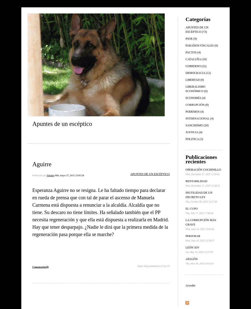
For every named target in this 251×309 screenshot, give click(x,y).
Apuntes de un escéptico (62, 123)
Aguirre (41, 164)
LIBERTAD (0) (195, 80)
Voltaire (50, 175)
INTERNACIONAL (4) (200, 118)
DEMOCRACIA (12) (198, 73)
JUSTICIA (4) (194, 132)
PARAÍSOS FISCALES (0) (202, 45)
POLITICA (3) (194, 139)
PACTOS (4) (193, 52)
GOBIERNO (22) (196, 66)
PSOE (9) (191, 38)
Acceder (190, 285)
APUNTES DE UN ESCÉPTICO (150, 174)
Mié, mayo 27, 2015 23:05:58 (69, 175)
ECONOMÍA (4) (195, 98)
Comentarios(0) (40, 267)
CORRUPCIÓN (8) (197, 105)
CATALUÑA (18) (196, 59)
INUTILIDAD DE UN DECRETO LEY (201, 197)
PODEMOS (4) (195, 111)
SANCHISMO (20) (197, 125)
